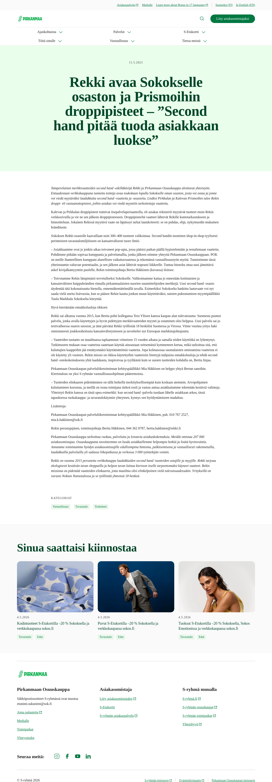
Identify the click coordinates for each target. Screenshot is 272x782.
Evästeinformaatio (192, 771)
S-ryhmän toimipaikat (199, 707)
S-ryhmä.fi (192, 690)
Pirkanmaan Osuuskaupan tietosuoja (233, 771)
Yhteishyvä (192, 715)
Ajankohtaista (26, 32)
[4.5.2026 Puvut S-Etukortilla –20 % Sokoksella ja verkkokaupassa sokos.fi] (136, 591)
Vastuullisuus (139, 32)
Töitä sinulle (108, 32)
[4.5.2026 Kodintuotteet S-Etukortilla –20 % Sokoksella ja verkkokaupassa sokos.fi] (55, 591)
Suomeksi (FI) (224, 5)
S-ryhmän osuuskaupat (200, 698)
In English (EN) (245, 5)
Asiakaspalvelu (128, 5)
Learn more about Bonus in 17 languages (182, 5)
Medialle (147, 5)
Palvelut (54, 32)
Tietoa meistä (170, 32)
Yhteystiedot (25, 729)
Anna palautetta (29, 703)
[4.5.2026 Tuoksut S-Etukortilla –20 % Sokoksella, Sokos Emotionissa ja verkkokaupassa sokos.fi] (216, 591)
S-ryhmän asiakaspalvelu (118, 707)
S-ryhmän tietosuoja (158, 771)
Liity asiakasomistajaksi (232, 18)
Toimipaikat (25, 720)
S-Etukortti (80, 32)
